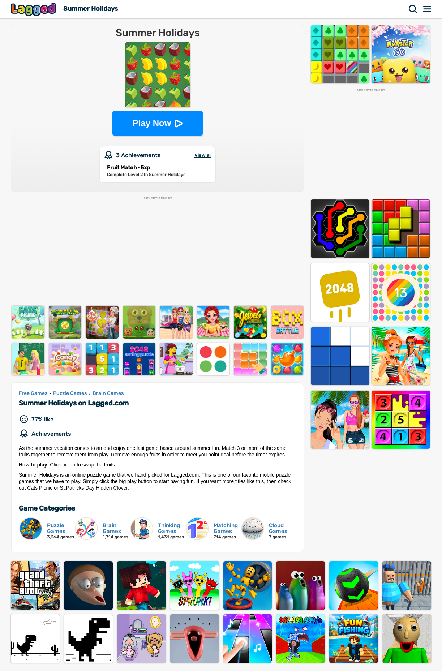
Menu (427, 9)
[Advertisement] (157, 251)
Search (413, 9)
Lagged (34, 9)
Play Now (152, 123)
